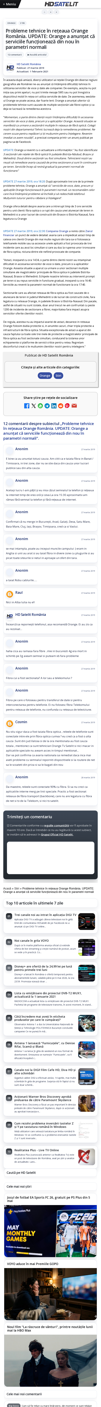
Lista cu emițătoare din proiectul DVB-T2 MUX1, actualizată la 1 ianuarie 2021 (48, 994)
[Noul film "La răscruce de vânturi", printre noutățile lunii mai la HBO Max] (50, 1361)
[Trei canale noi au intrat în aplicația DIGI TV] (86, 922)
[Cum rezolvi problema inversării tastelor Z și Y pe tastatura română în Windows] (86, 1130)
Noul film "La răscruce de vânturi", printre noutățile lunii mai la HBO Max (50, 1328)
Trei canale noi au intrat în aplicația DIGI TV (45, 915)
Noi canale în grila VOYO (31, 941)
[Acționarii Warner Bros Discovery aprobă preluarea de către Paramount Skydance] (86, 1103)
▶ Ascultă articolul (37, 54)
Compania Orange (57, 231)
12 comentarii (15, 54)
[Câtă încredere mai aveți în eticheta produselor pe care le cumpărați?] (86, 1023)
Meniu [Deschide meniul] (9, 4)
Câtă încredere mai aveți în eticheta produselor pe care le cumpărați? (39, 1018)
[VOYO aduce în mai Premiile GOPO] (50, 1294)
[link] (50, 921)
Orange (11, 23)
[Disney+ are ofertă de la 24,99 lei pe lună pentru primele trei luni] (86, 973)
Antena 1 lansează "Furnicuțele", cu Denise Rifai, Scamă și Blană (44, 1044)
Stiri (22, 23)
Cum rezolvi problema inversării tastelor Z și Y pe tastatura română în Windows (44, 1125)
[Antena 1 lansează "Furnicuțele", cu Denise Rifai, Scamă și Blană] (86, 1050)
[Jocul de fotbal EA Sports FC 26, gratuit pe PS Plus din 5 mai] (50, 1231)
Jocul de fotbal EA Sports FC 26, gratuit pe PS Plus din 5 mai (48, 1199)
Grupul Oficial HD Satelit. (57, 834)
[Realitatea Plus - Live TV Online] (86, 1157)
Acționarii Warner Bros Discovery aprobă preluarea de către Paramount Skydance (42, 1098)
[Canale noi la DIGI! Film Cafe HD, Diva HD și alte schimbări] (86, 1077)
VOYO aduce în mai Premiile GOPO (32, 1264)
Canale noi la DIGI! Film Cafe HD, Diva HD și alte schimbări (45, 1071)
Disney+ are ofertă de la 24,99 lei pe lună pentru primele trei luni (43, 968)
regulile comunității (56, 825)
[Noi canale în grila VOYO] (86, 947)
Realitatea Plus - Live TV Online (36, 1150)
